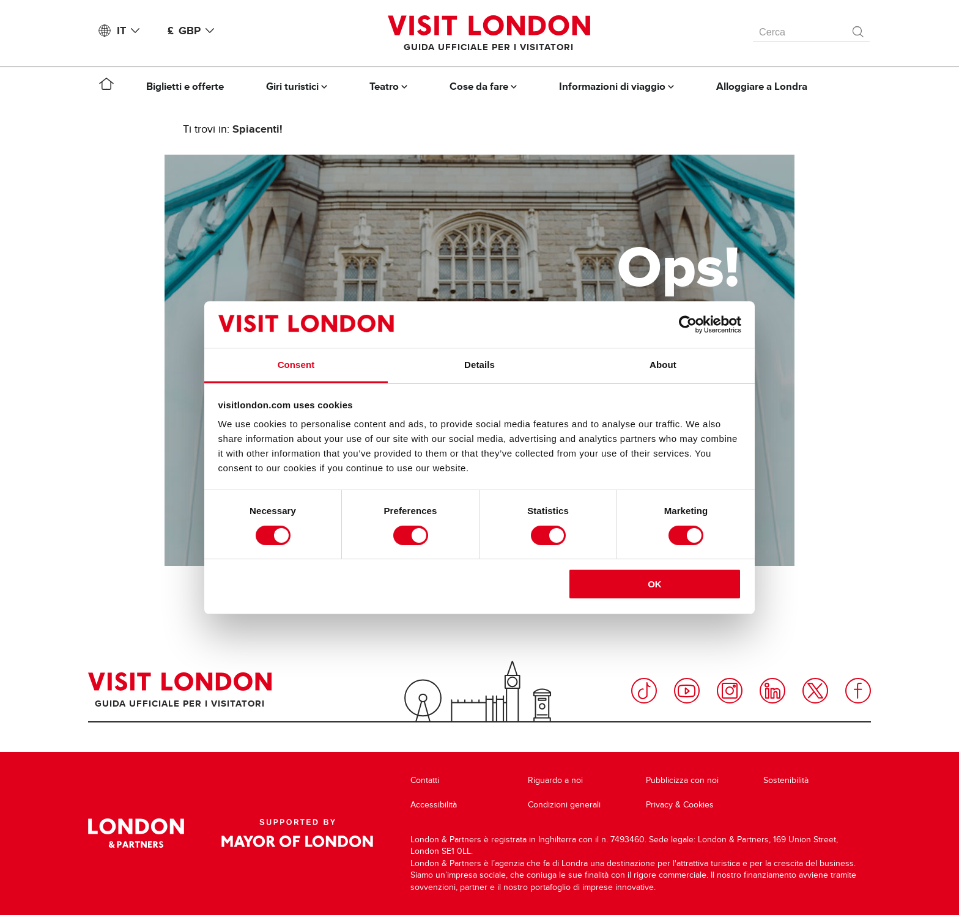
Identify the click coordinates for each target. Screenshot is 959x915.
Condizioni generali (564, 804)
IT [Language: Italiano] (130, 30)
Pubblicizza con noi (682, 780)
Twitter (815, 691)
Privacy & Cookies (680, 804)
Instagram (729, 691)
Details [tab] (479, 364)
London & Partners (136, 833)
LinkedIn (772, 691)
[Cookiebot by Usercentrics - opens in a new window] (687, 324)
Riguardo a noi (555, 780)
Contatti (424, 780)
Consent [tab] (296, 364)
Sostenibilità (786, 780)
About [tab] (663, 364)
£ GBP (193, 30)
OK (655, 584)
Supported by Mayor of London (297, 833)
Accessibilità (433, 804)
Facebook (858, 691)
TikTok (644, 691)
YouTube (687, 691)
